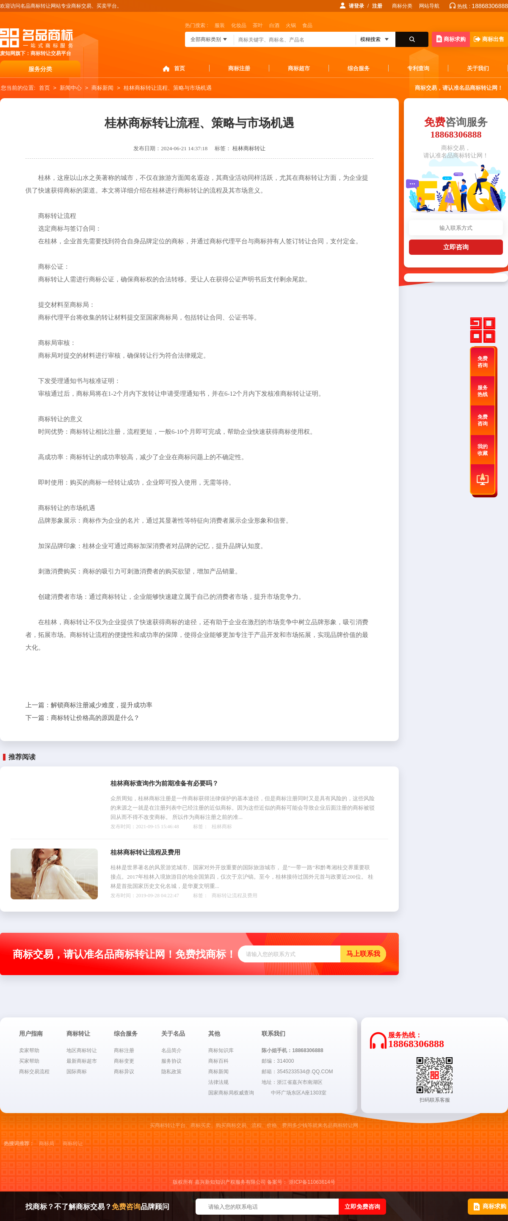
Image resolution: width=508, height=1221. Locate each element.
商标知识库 (221, 1050)
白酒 (274, 25)
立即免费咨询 (362, 1206)
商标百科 (218, 1061)
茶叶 (258, 25)
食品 (307, 25)
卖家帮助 (29, 1050)
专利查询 (418, 68)
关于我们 (478, 68)
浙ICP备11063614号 (312, 1182)
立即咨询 (456, 247)
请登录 (356, 6)
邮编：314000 (278, 1061)
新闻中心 (71, 88)
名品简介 (171, 1050)
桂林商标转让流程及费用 (145, 852)
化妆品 (238, 25)
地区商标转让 (81, 1050)
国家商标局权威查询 (231, 1093)
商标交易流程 (34, 1072)
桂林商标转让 (248, 148)
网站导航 (429, 6)
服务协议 (171, 1061)
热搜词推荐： (19, 1144)
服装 (220, 25)
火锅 (291, 25)
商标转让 (73, 1144)
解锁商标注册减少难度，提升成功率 (88, 705)
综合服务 (359, 68)
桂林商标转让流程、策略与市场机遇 (168, 88)
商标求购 (451, 38)
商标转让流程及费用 (234, 896)
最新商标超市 (81, 1061)
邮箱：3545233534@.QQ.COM (297, 1072)
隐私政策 (171, 1072)
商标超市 (299, 68)
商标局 (46, 1144)
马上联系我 (363, 953)
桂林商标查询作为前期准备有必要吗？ (164, 783)
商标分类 (402, 6)
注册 (377, 6)
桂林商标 (222, 827)
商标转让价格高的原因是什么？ (82, 717)
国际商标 (76, 1072)
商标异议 (124, 1072)
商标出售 (489, 39)
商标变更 (124, 1061)
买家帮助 (29, 1061)
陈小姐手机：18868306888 (292, 1050)
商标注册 (239, 68)
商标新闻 (102, 88)
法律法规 (218, 1082)
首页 (179, 68)
